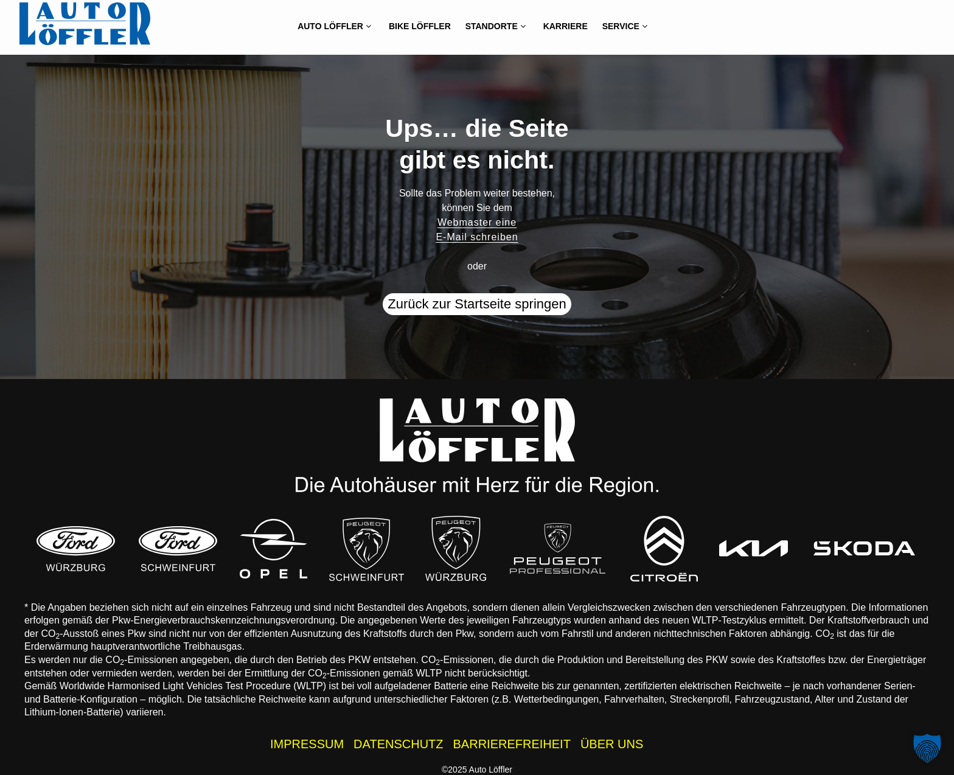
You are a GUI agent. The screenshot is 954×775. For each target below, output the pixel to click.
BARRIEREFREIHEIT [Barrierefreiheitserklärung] (512, 744)
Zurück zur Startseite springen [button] (477, 303)
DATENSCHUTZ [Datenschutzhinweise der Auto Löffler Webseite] (398, 744)
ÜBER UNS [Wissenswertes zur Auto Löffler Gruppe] (611, 744)
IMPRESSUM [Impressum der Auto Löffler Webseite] (307, 744)
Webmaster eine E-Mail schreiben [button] (477, 229)
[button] (927, 748)
